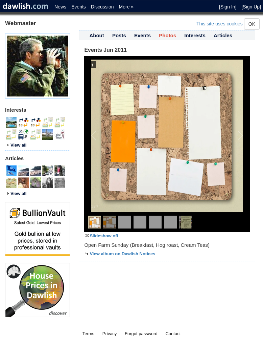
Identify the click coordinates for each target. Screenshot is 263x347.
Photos (167, 35)
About (96, 35)
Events (78, 6)
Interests (195, 35)
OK (251, 24)
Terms (88, 333)
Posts (119, 35)
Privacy (109, 333)
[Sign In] (227, 6)
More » (126, 6)
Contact (173, 333)
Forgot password (141, 333)
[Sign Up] (251, 6)
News (60, 6)
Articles (223, 35)
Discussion (102, 6)
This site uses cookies (219, 23)
